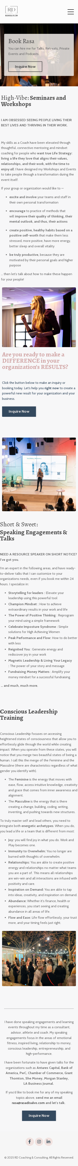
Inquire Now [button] (25, 66)
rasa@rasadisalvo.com (28, 1103)
